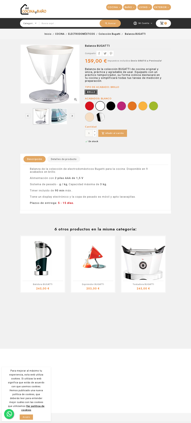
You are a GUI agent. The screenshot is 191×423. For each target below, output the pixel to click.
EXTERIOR (160, 7)
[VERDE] (153, 106)
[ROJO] (89, 106)
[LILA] (121, 106)
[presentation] (27, 115)
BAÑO (128, 7)
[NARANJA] (132, 106)
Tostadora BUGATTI (143, 284)
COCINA (113, 7)
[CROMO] (100, 117)
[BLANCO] (100, 106)
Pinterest (111, 53)
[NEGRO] (110, 106)
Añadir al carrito (113, 133)
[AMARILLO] (142, 106)
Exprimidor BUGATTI (93, 284)
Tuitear (105, 53)
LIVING (143, 7)
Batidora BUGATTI (43, 284)
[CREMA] (89, 117)
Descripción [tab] (34, 159)
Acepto (26, 417)
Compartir (99, 53)
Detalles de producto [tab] (64, 159)
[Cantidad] (89, 133)
